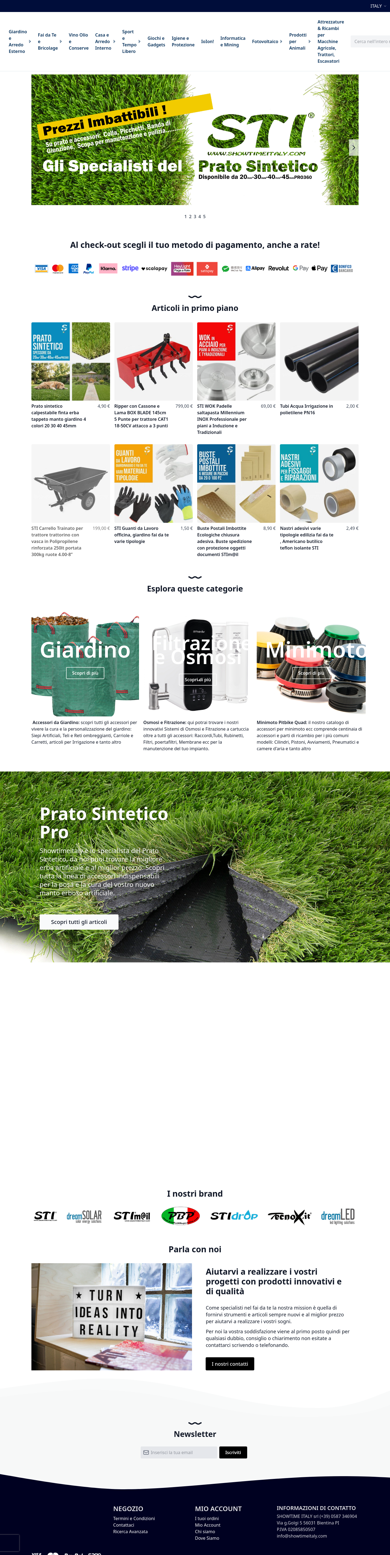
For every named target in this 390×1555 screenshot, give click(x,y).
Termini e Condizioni (134, 1518)
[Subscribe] (233, 1452)
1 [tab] (185, 217)
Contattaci (123, 1525)
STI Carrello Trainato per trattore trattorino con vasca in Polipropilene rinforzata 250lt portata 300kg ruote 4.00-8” (57, 541)
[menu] (176, 41)
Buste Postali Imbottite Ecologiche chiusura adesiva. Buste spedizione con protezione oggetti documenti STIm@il (224, 541)
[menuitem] (20, 41)
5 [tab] (204, 217)
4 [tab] (200, 217)
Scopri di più (85, 673)
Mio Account (207, 1525)
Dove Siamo (207, 1538)
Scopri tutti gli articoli (79, 922)
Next (354, 147)
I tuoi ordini (207, 1518)
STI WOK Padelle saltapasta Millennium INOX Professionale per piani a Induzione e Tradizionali (222, 419)
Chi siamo (205, 1532)
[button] (379, 6)
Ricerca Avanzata (130, 1532)
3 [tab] (195, 217)
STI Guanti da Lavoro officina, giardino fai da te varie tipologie (141, 534)
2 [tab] (190, 217)
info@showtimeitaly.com (302, 1536)
